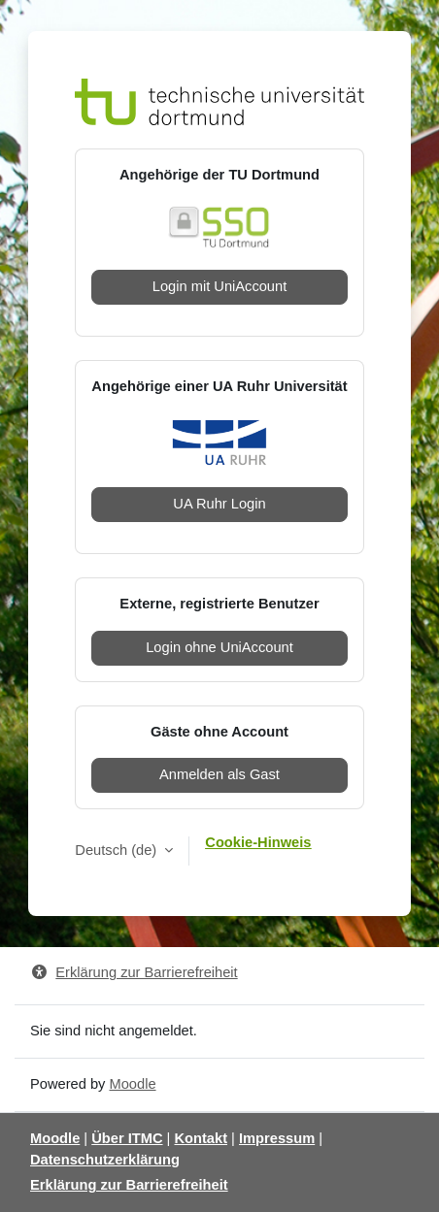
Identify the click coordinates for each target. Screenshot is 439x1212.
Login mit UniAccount (219, 286)
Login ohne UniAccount (219, 647)
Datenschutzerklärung (105, 1159)
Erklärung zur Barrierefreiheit (134, 972)
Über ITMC (126, 1138)
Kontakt (200, 1138)
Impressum (277, 1138)
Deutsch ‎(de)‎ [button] (117, 850)
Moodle (132, 1084)
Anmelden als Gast (219, 774)
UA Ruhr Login (219, 503)
